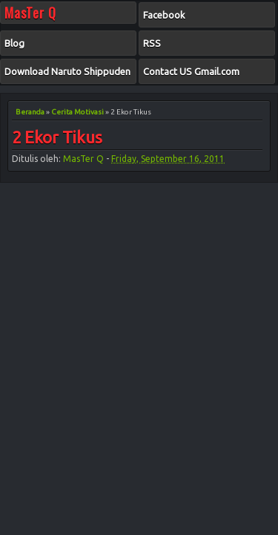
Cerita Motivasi (77, 112)
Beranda (30, 112)
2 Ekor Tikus (57, 137)
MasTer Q (83, 158)
